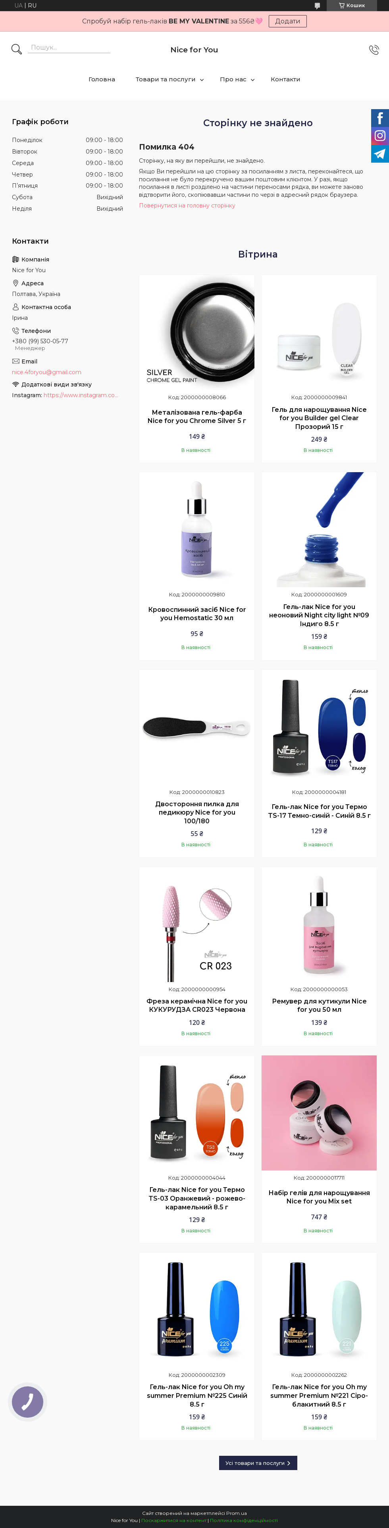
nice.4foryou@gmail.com (46, 372)
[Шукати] (16, 50)
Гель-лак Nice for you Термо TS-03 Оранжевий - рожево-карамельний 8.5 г (196, 1198)
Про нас (233, 79)
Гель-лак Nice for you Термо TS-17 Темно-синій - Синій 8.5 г (319, 811)
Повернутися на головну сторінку (187, 205)
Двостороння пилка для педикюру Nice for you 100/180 (197, 812)
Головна (102, 79)
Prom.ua (236, 1513)
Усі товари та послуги (255, 1463)
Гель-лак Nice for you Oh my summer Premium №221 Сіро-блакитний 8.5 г (319, 1395)
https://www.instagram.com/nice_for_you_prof (83, 395)
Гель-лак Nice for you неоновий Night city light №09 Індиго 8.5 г (319, 615)
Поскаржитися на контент (173, 1520)
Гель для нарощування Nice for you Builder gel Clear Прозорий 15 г (319, 418)
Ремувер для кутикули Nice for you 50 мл (319, 1006)
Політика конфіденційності (244, 1520)
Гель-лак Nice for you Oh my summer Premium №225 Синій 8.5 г (197, 1395)
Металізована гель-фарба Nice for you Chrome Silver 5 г (197, 417)
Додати (287, 21)
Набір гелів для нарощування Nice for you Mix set (319, 1197)
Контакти (285, 79)
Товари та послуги (166, 79)
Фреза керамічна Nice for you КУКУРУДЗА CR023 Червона (196, 1006)
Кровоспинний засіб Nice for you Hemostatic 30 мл (197, 614)
